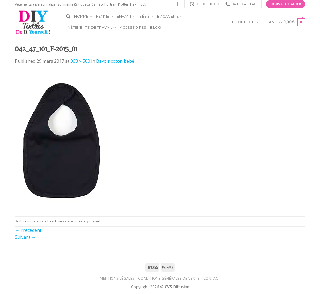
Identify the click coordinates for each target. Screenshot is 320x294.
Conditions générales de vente (169, 278)
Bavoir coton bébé (115, 61)
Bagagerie (169, 16)
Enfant (126, 16)
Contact (211, 278)
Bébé (146, 16)
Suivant (25, 237)
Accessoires (133, 27)
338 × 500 (80, 61)
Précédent (28, 230)
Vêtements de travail (92, 27)
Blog (155, 27)
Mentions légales (117, 278)
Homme (83, 16)
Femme (104, 16)
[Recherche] (68, 16)
